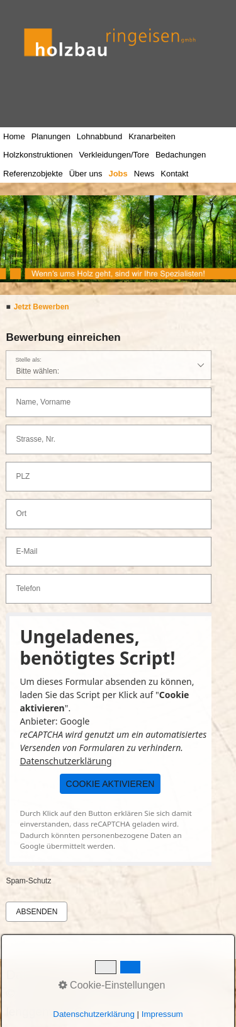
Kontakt (174, 173)
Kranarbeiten (151, 136)
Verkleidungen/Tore (114, 154)
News (144, 173)
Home (14, 136)
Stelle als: (28, 360)
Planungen (50, 136)
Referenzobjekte (33, 173)
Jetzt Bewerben (41, 306)
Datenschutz (42, 974)
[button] (110, 784)
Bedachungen (180, 154)
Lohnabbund (99, 136)
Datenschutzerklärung (65, 761)
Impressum (177, 974)
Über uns (86, 173)
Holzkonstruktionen (38, 154)
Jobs (117, 173)
